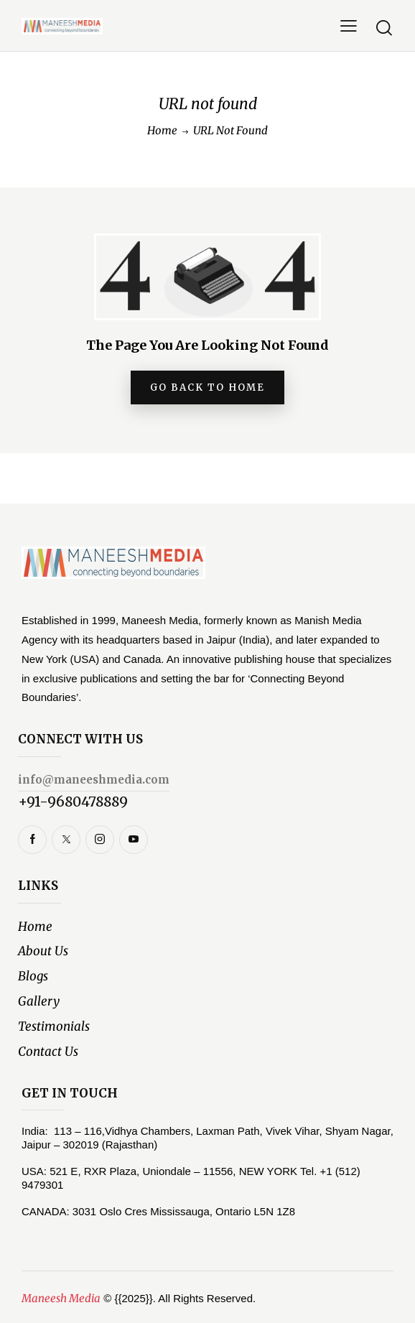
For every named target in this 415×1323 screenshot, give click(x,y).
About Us (43, 952)
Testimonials (54, 1026)
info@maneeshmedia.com (93, 779)
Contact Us (48, 1051)
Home (162, 130)
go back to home (207, 387)
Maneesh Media (61, 1298)
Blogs (33, 976)
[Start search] (384, 28)
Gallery (39, 1001)
